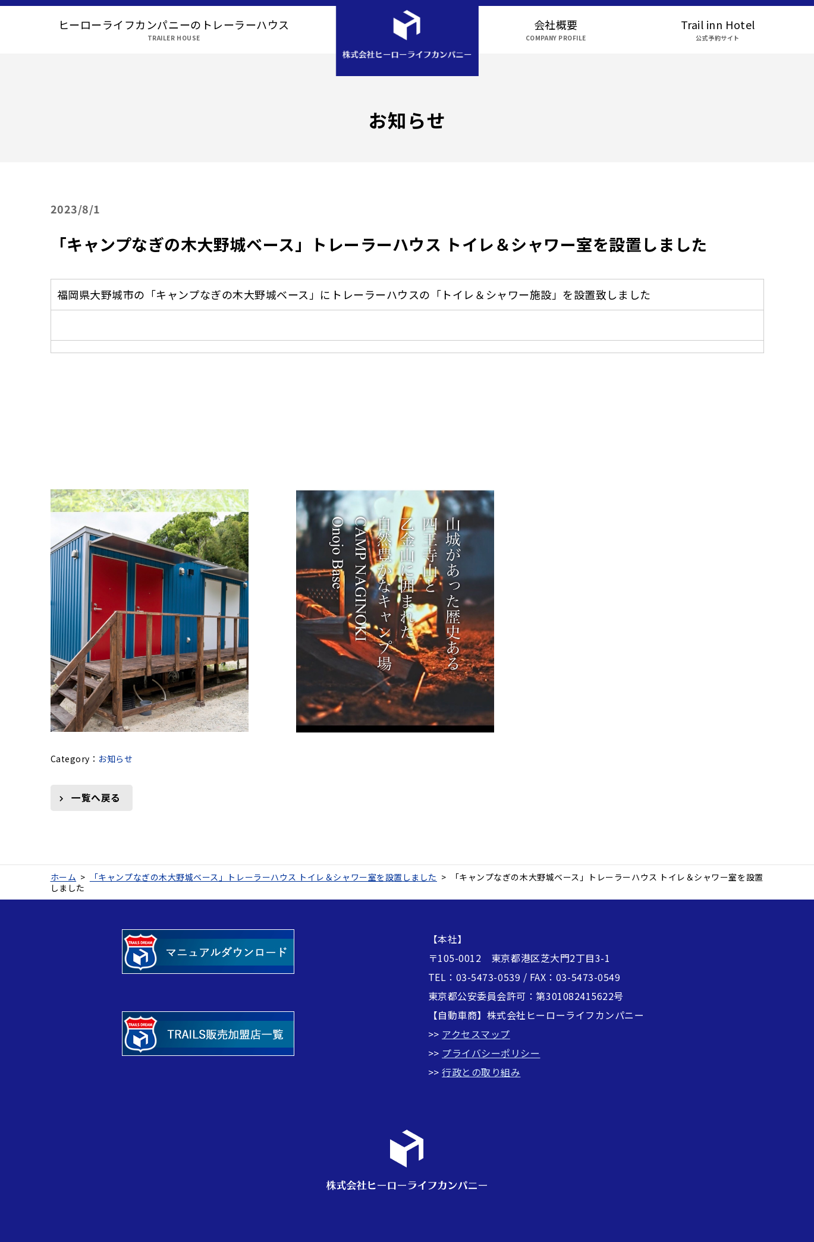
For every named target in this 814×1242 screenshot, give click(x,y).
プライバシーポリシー (491, 1053)
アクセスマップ (476, 1034)
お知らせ (115, 759)
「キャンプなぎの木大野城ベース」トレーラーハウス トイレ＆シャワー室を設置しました (379, 244)
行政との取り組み (481, 1072)
